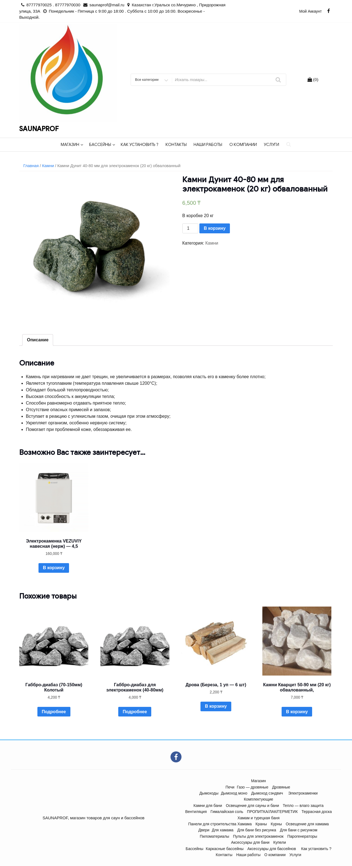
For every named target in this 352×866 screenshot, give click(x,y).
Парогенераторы (302, 836)
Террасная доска (316, 811)
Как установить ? (139, 144)
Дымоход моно (234, 793)
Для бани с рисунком (298, 830)
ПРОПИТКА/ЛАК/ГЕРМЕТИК (272, 811)
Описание (37, 339)
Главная (31, 166)
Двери (203, 830)
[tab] (37, 340)
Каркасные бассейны (224, 848)
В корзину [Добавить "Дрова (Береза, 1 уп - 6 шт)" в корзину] (216, 706)
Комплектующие (258, 799)
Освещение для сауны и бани (252, 805)
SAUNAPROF (39, 129)
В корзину (215, 228)
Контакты (176, 144)
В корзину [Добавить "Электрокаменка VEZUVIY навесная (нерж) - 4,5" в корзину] (54, 567)
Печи (230, 787)
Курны (276, 824)
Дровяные (281, 787)
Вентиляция (196, 811)
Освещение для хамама (307, 824)
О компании (243, 144)
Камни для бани (208, 805)
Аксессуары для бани (250, 842)
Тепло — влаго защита (303, 805)
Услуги (271, 144)
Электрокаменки (303, 793)
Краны (261, 824)
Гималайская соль (227, 811)
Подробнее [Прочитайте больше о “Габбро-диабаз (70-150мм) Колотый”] (54, 711)
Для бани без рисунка (256, 830)
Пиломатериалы (214, 836)
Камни (48, 166)
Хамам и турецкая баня (258, 818)
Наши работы (208, 144)
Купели (279, 842)
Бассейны (102, 144)
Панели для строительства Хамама (220, 824)
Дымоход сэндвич (267, 793)
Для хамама (222, 830)
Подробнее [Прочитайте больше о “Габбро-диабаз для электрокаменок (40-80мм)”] (135, 711)
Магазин (72, 144)
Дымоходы (208, 793)
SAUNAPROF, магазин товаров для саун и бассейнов (94, 817)
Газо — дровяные (252, 787)
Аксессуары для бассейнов (271, 848)
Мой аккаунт (310, 11)
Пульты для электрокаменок (258, 836)
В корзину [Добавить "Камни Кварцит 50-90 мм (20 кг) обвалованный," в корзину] (297, 711)
